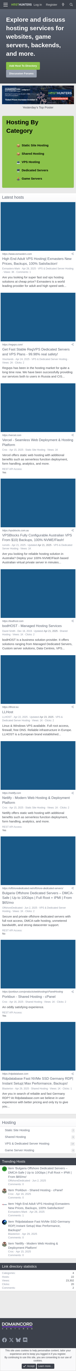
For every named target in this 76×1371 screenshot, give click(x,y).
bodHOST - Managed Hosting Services (32, 626)
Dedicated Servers (35, 170)
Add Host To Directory (23, 65)
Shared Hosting (33, 153)
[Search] (71, 4)
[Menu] (5, 5)
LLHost (7, 712)
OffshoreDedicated (12, 907)
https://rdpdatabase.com (15, 1073)
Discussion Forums (21, 73)
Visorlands (8, 359)
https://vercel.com (11, 435)
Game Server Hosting (19, 1150)
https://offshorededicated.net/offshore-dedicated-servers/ (32, 888)
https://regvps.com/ (12, 344)
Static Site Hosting (35, 145)
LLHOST (7, 717)
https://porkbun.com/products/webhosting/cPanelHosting (32, 991)
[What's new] (63, 4)
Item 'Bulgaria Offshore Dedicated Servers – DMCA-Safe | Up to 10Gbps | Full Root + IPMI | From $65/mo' (40, 1172)
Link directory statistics (19, 1266)
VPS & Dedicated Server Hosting (55, 268)
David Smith (8, 631)
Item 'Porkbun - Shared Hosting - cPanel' (35, 1190)
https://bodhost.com (13, 621)
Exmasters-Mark (11, 268)
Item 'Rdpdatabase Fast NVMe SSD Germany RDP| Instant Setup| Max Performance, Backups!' (39, 1226)
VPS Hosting (31, 162)
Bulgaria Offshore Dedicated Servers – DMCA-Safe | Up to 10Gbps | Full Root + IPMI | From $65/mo (37, 898)
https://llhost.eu (10, 707)
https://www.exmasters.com (17, 254)
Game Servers (32, 178)
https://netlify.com (11, 793)
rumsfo (6, 545)
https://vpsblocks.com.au (15, 530)
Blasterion (7, 1088)
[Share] (72, 254)
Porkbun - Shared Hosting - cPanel (29, 997)
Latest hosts (13, 197)
